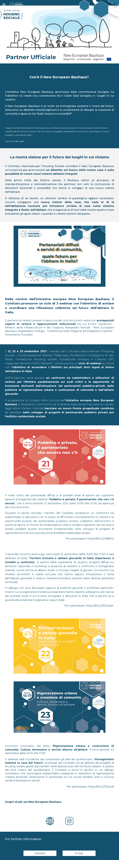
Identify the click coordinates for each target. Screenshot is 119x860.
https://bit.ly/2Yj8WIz (100, 538)
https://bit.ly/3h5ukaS (99, 605)
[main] (59, 77)
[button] (4, 4)
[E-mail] (79, 853)
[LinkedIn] (39, 853)
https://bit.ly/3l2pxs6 (101, 786)
